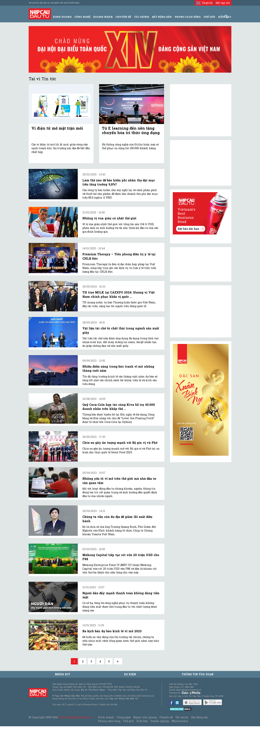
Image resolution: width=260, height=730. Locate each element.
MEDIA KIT (62, 674)
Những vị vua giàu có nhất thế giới (109, 218)
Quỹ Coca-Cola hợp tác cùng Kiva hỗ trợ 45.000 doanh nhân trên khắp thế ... (118, 407)
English (204, 2)
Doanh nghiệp (159, 721)
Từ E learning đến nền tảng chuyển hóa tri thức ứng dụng (131, 130)
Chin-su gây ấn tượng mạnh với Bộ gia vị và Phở (119, 443)
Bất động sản (162, 16)
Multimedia (180, 721)
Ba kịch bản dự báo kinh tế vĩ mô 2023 (112, 631)
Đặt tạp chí (223, 2)
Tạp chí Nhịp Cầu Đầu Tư (75, 717)
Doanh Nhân (103, 16)
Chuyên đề (123, 16)
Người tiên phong (145, 717)
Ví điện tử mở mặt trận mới (57, 128)
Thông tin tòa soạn (198, 674)
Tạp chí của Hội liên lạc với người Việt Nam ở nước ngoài (54, 3)
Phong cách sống (109, 721)
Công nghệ (124, 717)
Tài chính (181, 717)
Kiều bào (142, 721)
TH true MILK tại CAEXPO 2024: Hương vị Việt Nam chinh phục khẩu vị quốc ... (118, 294)
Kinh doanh (106, 717)
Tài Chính (141, 16)
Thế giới (209, 16)
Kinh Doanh (62, 16)
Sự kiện (130, 674)
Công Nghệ (82, 16)
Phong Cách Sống (187, 16)
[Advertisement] (201, 311)
